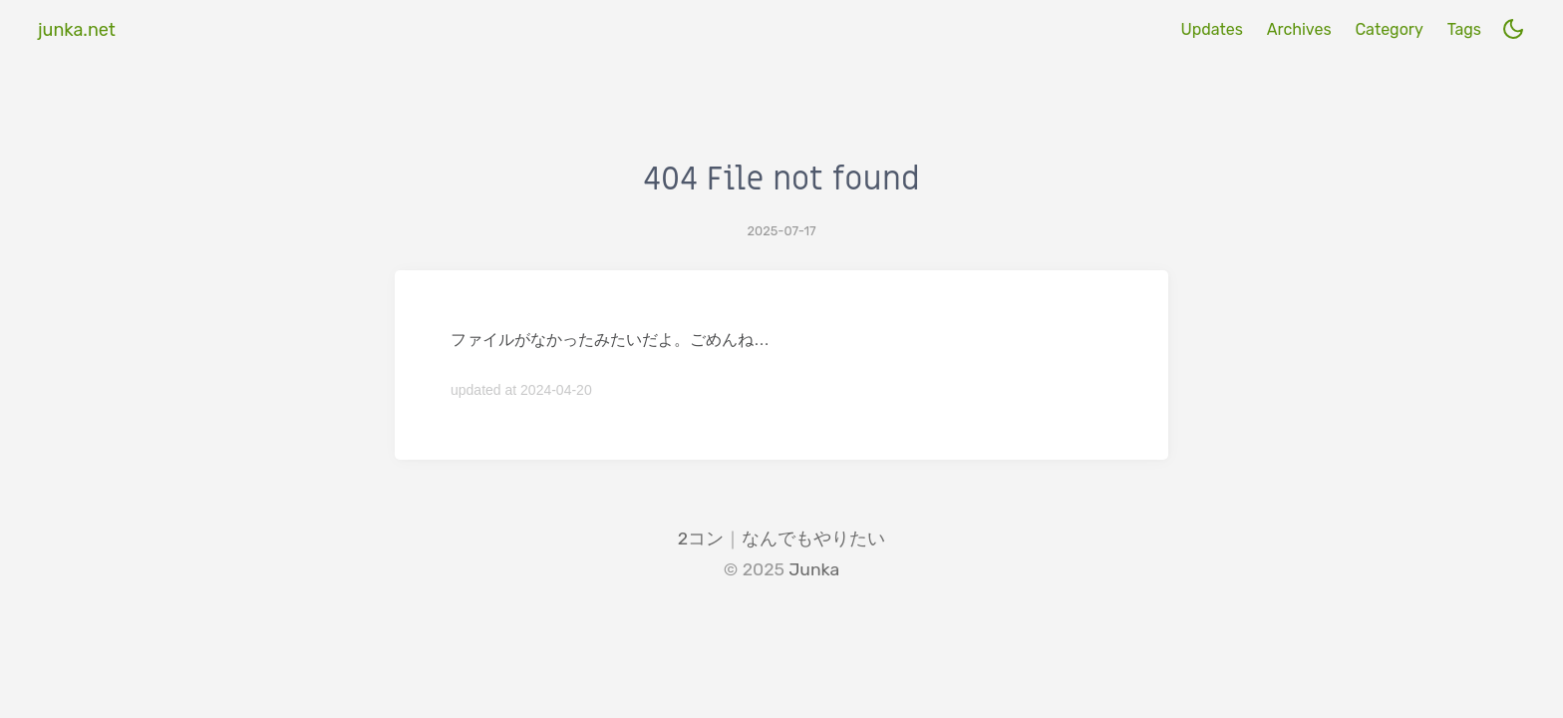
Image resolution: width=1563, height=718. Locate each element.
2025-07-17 (782, 230)
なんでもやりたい (813, 538)
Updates (1211, 29)
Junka (813, 569)
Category (1388, 29)
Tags (1464, 29)
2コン (701, 538)
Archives (1299, 29)
